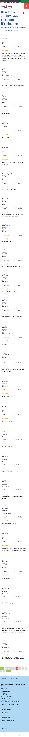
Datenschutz (5, 723)
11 (8, 668)
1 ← (2, 668)
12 (11, 668)
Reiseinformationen (6, 709)
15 (20, 668)
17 (25, 668)
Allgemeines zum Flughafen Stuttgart (10, 704)
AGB (3, 725)
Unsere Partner (5, 715)
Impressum (4, 728)
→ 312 (8, 671)
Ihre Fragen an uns (6, 717)
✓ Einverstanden (24, 2)
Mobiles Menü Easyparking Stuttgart (26, 6)
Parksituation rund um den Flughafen (10, 707)
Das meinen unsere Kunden (8, 720)
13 (14, 668)
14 (17, 668)
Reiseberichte (5, 712)
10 (5, 668)
